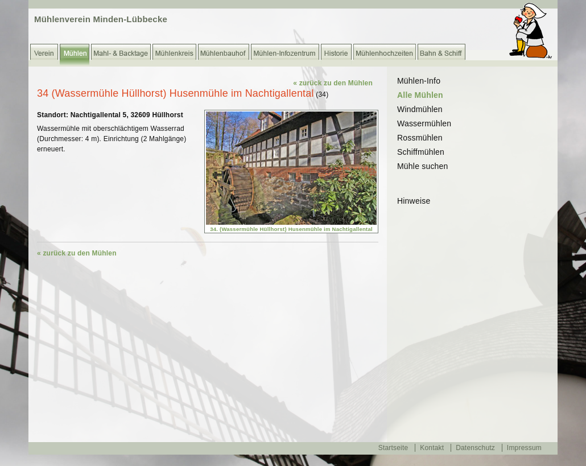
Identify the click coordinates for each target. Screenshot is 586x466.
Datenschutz (475, 448)
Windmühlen (420, 109)
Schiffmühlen (420, 151)
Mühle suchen (422, 166)
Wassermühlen (424, 123)
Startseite (393, 448)
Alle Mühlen (420, 95)
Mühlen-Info (418, 80)
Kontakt (432, 448)
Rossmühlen (420, 137)
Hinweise (413, 200)
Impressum (524, 448)
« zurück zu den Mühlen (333, 83)
